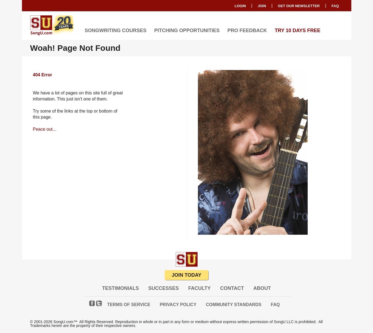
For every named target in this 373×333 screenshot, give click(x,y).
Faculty (199, 288)
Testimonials (120, 288)
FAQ (335, 6)
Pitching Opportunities (187, 30)
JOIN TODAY (186, 275)
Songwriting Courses (116, 30)
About (262, 288)
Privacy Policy (178, 304)
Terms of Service (128, 304)
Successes (163, 288)
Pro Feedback (247, 30)
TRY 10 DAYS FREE (297, 30)
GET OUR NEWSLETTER (298, 6)
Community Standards (233, 304)
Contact (232, 288)
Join (262, 6)
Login (240, 6)
